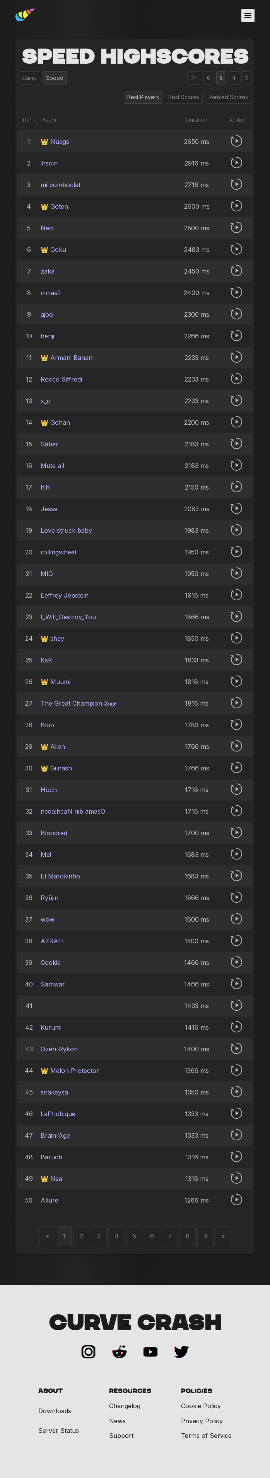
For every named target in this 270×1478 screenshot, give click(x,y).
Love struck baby (66, 530)
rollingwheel (58, 552)
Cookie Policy (201, 1405)
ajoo (47, 314)
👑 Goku (53, 249)
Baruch (51, 1157)
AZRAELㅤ (53, 941)
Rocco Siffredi (61, 379)
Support (121, 1435)
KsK (46, 660)
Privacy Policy (202, 1420)
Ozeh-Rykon (59, 1049)
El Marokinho (60, 876)
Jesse (49, 509)
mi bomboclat (60, 185)
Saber (49, 444)
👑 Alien (53, 746)
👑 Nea (51, 1178)
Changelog (124, 1405)
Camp (29, 77)
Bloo (47, 725)
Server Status (58, 1430)
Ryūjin (49, 898)
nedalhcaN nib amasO (73, 811)
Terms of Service (206, 1435)
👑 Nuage (55, 141)
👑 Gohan (55, 422)
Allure (49, 1200)
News (117, 1420)
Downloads (54, 1411)
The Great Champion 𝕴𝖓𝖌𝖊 (78, 703)
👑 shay (52, 638)
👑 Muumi (55, 682)
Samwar (53, 984)
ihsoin (49, 163)
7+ (194, 77)
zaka (48, 271)
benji (47, 336)
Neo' (48, 228)
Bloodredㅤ (54, 833)
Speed (54, 77)
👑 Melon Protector (70, 1070)
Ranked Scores (228, 97)
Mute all (52, 466)
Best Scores (183, 97)
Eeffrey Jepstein (65, 595)
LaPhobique (58, 1114)
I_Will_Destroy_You (68, 617)
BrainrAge (55, 1135)
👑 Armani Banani (67, 357)
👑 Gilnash (56, 768)
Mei (46, 854)
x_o (46, 401)
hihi (46, 487)
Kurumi (51, 1027)
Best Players (143, 97)
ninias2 (51, 293)
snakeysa (54, 1092)
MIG (47, 574)
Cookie (51, 962)
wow (48, 919)
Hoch (49, 790)
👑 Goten (54, 206)
